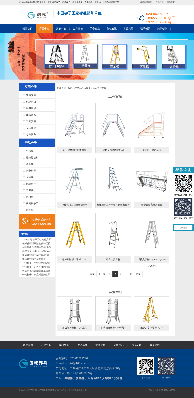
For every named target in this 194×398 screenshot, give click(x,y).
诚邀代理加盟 (146, 2)
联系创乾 (171, 2)
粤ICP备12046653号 (79, 373)
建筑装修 (31, 114)
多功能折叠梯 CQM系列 (74, 327)
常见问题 (128, 28)
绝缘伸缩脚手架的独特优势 (36, 243)
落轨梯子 (31, 196)
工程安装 (31, 121)
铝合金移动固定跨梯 (113, 149)
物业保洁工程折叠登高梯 (74, 204)
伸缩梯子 (31, 164)
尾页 (138, 274)
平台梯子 (31, 151)
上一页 (101, 274)
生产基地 (78, 28)
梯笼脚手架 (32, 203)
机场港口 (31, 101)
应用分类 (90, 88)
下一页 (128, 274)
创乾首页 (27, 28)
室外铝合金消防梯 (151, 149)
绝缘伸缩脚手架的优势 (34, 259)
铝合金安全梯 (113, 259)
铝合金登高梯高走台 (151, 204)
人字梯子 (31, 177)
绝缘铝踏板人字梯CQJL (74, 259)
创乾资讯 (112, 28)
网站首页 (28, 345)
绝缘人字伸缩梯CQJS (151, 327)
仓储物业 (31, 134)
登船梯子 (31, 190)
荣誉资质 (95, 28)
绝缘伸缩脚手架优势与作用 (36, 255)
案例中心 (61, 28)
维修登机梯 (32, 157)
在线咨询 (159, 2)
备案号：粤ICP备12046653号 (161, 390)
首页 (70, 88)
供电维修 (31, 108)
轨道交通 (31, 95)
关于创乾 (162, 28)
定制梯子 (31, 210)
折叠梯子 (31, 170)
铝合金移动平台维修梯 (74, 149)
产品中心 (44, 28)
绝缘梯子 (31, 183)
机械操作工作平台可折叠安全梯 (113, 204)
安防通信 (31, 128)
